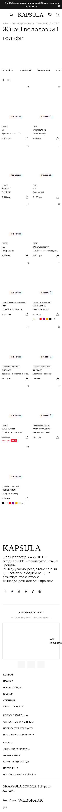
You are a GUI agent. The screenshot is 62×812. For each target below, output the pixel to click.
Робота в (15, 715)
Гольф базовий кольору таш (45, 251)
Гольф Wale (7, 192)
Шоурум (8, 694)
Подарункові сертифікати (18, 734)
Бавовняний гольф (41, 432)
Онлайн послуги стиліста (18, 722)
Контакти (9, 675)
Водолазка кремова (42, 374)
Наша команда (12, 687)
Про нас (8, 681)
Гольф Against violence (12, 309)
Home (5, 23)
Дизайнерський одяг (23, 23)
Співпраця (9, 700)
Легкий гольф (39, 133)
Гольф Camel (38, 192)
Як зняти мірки (11, 755)
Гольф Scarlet (8, 251)
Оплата (7, 742)
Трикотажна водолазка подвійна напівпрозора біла (25, 374)
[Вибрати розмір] (27, 138)
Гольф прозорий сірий (12, 432)
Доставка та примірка (16, 749)
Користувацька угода (16, 761)
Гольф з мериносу (41, 309)
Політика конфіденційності (19, 774)
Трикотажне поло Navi (12, 133)
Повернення (10, 768)
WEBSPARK (30, 800)
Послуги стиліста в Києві (18, 728)
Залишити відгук (13, 706)
